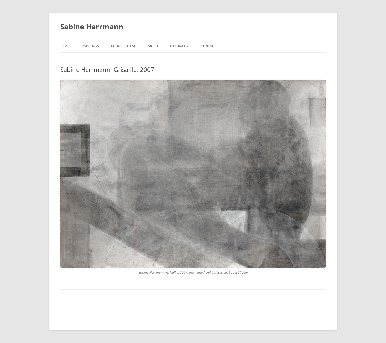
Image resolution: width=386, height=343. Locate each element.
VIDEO (153, 46)
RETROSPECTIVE (123, 46)
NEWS (65, 46)
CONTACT (208, 46)
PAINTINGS (90, 46)
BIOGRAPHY (179, 46)
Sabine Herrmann (91, 27)
